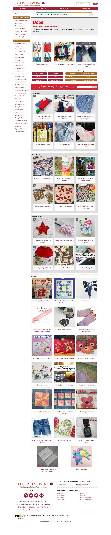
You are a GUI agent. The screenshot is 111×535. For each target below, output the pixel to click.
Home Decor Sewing (20, 73)
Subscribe (17, 14)
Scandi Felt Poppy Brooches (86, 358)
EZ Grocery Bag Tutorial (43, 144)
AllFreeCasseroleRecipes (86, 499)
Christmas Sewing (19, 57)
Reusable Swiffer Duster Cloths (64, 240)
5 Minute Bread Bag (64, 144)
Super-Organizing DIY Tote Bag (43, 268)
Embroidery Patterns (20, 68)
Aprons (17, 46)
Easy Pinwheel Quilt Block (41, 412)
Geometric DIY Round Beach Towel (85, 145)
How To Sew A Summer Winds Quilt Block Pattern (64, 302)
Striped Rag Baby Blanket (86, 385)
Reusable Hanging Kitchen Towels (85, 241)
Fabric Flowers (39, 76)
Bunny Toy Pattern (81, 469)
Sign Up (94, 86)
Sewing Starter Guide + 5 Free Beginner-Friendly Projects (42, 330)
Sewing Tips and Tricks (21, 120)
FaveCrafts (60, 493)
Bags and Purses (19, 49)
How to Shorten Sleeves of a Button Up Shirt (85, 118)
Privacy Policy (64, 87)
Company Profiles (19, 60)
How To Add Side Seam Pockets (64, 179)
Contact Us (38, 501)
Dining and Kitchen (19, 62)
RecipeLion (82, 495)
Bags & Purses (39, 73)
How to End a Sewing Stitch (86, 268)
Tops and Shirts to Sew (21, 129)
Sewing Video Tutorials (21, 123)
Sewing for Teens (19, 118)
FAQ (45, 501)
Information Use (71, 87)
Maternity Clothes (19, 76)
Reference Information (20, 93)
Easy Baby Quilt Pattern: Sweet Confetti (42, 302)
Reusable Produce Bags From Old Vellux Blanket (47, 470)
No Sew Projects (19, 87)
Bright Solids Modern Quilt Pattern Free (85, 207)
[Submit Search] (95, 4)
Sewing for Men (19, 115)
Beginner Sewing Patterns (89, 73)
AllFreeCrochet (61, 495)
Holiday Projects (19, 71)
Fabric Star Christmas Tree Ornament (43, 241)
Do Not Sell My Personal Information (27, 504)
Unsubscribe (39, 510)
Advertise (31, 501)
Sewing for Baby (19, 109)
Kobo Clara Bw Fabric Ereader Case (87, 441)
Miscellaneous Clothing (21, 79)
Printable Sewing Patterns (21, 20)
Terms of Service (28, 510)
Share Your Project (42, 507)
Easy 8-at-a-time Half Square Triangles (64, 413)
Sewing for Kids (19, 112)
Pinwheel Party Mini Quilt (64, 206)
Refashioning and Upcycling (22, 90)
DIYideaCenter (60, 499)
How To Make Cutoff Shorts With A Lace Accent (42, 441)
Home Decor (73, 80)
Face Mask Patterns (20, 28)
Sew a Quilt (18, 98)
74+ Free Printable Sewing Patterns (64, 118)
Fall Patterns (73, 73)
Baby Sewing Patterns (89, 80)
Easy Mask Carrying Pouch (43, 206)
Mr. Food (82, 493)
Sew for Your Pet (19, 101)
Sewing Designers (19, 107)
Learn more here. (63, 515)
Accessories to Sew (20, 43)
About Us (23, 501)
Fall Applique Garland (42, 385)
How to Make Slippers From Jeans (86, 65)
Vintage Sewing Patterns (21, 37)
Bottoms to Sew (19, 54)
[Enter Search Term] (83, 3)
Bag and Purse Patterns (21, 31)
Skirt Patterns (18, 23)
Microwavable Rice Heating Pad (41, 358)
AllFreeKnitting (60, 497)
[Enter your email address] (66, 484)
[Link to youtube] (41, 495)
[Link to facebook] (26, 495)
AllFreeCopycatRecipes (85, 497)
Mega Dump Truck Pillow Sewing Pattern (85, 179)
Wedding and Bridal (20, 131)
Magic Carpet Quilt (64, 268)
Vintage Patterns (55, 73)
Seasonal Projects (19, 96)
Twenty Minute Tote (42, 64)
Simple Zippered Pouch (87, 412)
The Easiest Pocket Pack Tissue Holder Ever (43, 118)
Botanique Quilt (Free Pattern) (43, 178)
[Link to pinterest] (36, 495)
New (33, 276)
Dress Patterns (19, 26)
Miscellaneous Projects (21, 82)
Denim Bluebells (86, 301)
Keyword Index (45, 504)
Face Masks (55, 76)
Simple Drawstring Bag (64, 440)
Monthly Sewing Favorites (21, 85)
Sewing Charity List (20, 104)
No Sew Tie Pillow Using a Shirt (64, 64)
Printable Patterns (55, 80)
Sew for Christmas (89, 76)
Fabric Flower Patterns (20, 34)
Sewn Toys (18, 126)
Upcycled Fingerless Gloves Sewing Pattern (87, 330)
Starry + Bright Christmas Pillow (64, 358)
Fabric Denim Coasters (64, 329)
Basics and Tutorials (20, 51)
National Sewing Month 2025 (64, 385)
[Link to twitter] (31, 495)
